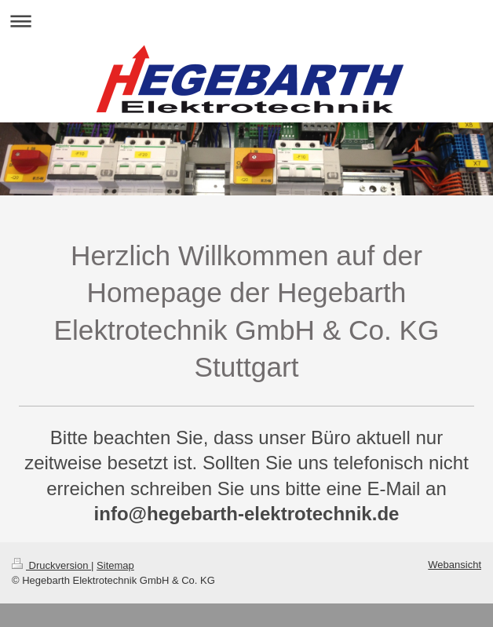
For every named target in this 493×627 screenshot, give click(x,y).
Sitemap (115, 565)
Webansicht (454, 564)
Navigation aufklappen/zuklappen (246, 21)
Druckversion (51, 565)
